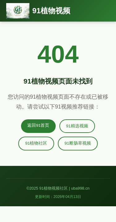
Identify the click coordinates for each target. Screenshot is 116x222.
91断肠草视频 (78, 143)
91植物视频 (51, 10)
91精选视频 (77, 126)
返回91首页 (38, 125)
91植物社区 (36, 143)
